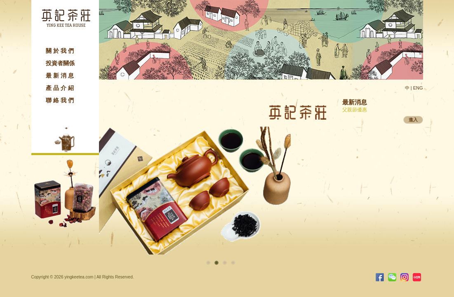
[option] (220, 171)
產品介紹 (60, 88)
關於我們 (60, 50)
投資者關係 (60, 63)
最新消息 (60, 75)
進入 (413, 119)
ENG (418, 87)
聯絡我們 (60, 100)
